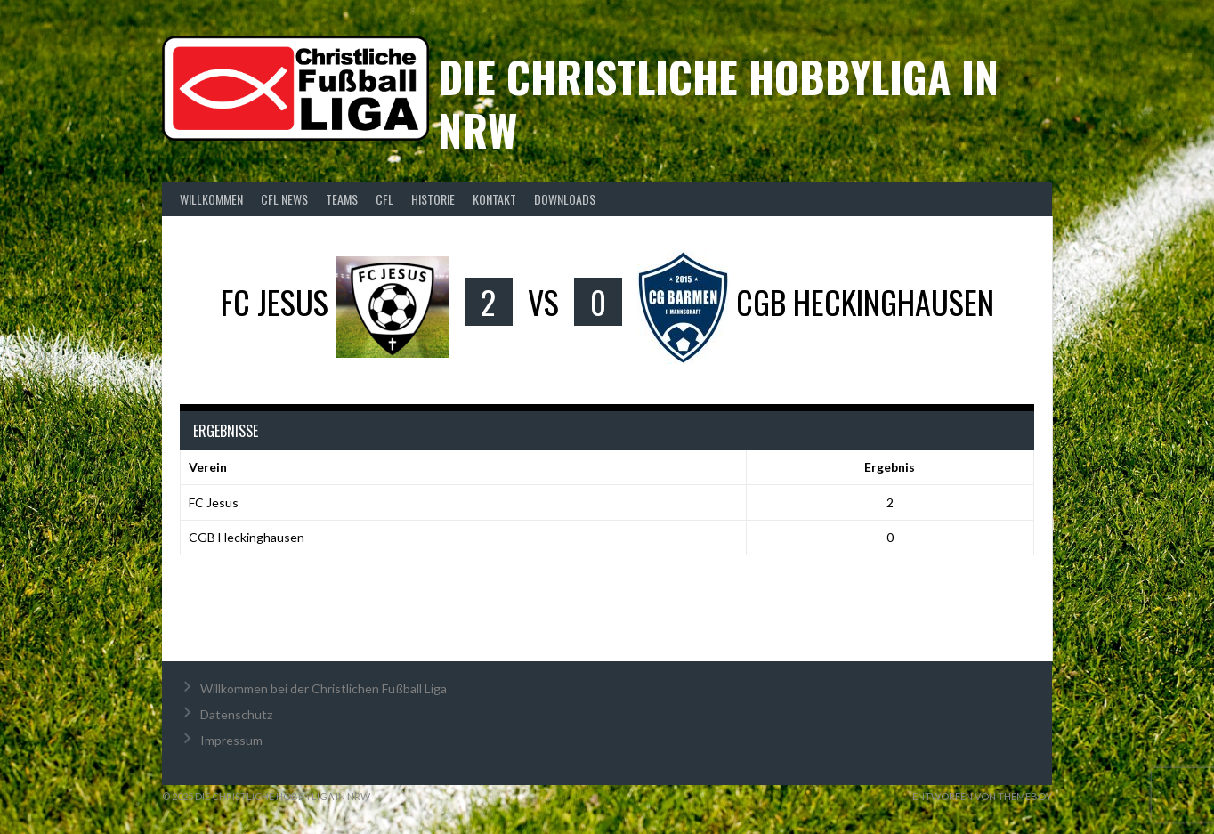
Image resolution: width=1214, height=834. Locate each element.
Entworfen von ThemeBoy (982, 796)
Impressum (231, 740)
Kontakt (494, 199)
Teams (342, 199)
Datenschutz (236, 714)
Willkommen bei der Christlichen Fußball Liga (323, 688)
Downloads (564, 199)
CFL (384, 199)
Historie (433, 199)
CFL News (284, 199)
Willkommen (211, 199)
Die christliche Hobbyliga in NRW (718, 103)
